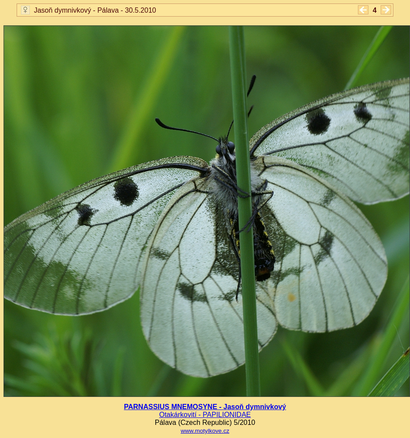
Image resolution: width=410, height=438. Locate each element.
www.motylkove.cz (205, 431)
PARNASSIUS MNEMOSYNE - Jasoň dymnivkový (205, 406)
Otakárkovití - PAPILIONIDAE (205, 414)
